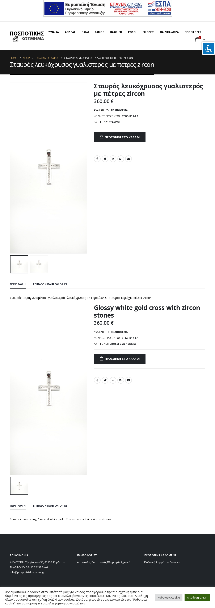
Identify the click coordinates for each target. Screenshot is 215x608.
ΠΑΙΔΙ (85, 32)
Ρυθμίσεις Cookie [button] (169, 597)
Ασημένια (129, 344)
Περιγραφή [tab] (18, 284)
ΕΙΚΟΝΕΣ (148, 32)
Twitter (105, 158)
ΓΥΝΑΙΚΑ (53, 32)
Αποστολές (84, 562)
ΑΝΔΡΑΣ (70, 32)
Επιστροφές (99, 562)
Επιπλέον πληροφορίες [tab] (50, 284)
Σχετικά (125, 562)
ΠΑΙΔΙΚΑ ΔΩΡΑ (169, 32)
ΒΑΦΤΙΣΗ (116, 32)
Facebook (97, 158)
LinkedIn (113, 158)
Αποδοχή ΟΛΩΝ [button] (197, 597)
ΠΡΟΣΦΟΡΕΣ (193, 32)
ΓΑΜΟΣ (99, 32)
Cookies (175, 562)
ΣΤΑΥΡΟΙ (114, 122)
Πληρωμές (113, 562)
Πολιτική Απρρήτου (156, 562)
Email (128, 158)
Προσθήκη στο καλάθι (122, 137)
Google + (120, 158)
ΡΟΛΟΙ (132, 32)
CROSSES (115, 344)
